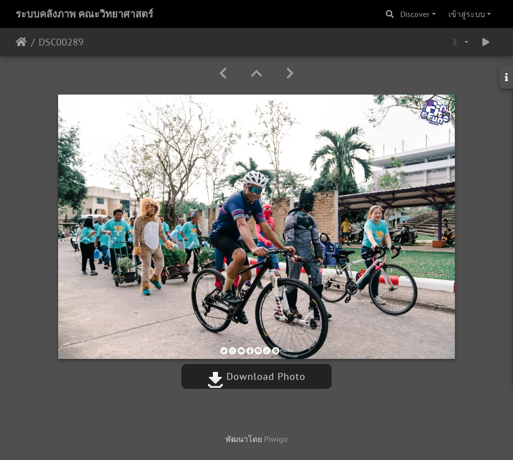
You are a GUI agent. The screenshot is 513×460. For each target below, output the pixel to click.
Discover (414, 14)
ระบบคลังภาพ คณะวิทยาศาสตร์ (84, 14)
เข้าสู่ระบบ (466, 14)
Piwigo (276, 439)
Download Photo (256, 376)
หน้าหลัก (21, 42)
